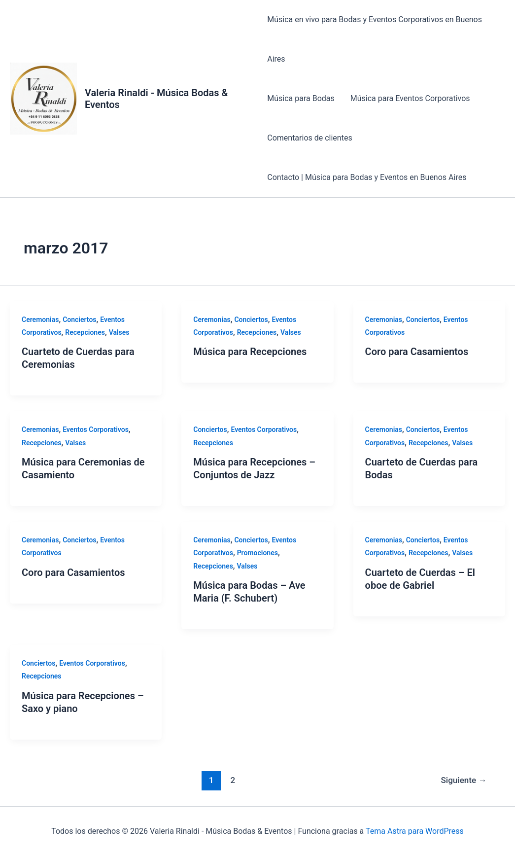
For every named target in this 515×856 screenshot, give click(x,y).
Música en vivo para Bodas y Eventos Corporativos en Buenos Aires (374, 39)
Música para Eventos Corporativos (410, 98)
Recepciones (85, 332)
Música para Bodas (301, 98)
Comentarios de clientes (309, 138)
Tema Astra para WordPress (415, 831)
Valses (119, 332)
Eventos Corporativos (96, 429)
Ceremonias (40, 319)
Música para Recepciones (250, 351)
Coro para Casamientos (417, 351)
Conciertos (79, 319)
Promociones (257, 553)
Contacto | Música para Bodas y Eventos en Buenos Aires (366, 177)
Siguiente (464, 780)
